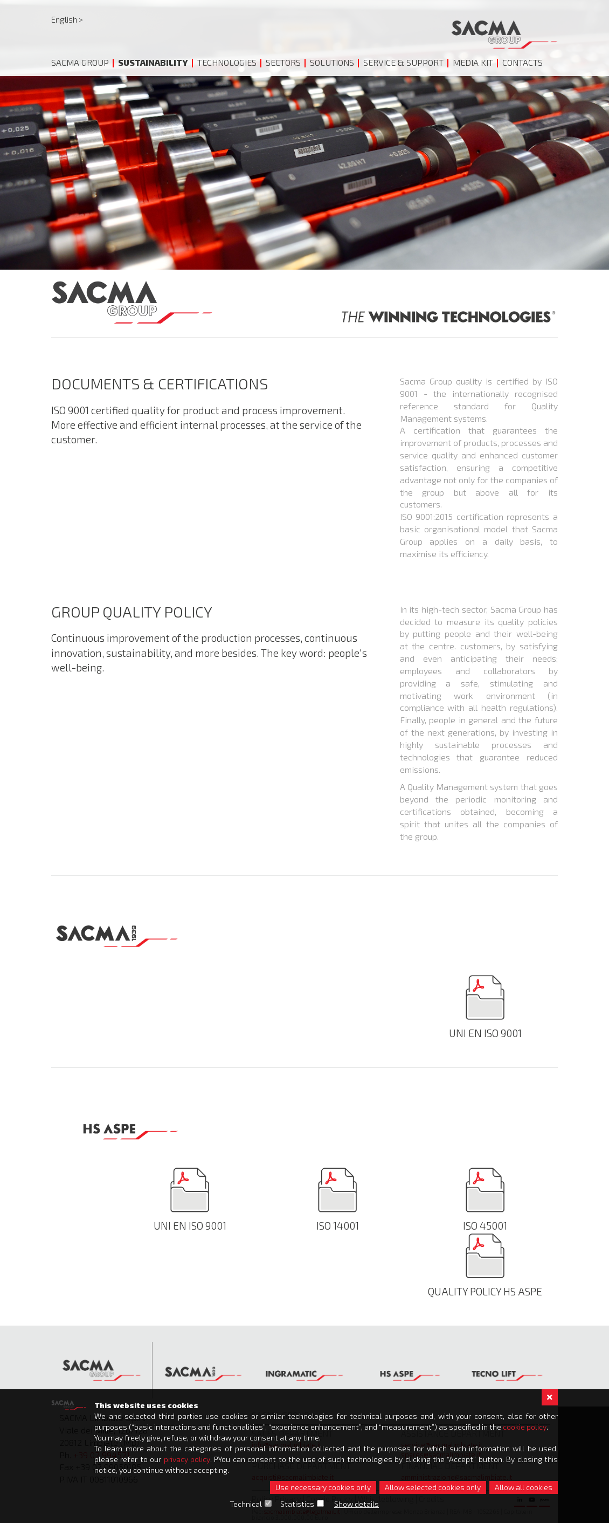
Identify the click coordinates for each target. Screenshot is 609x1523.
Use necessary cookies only (323, 1487)
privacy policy (187, 1459)
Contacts (522, 62)
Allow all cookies (523, 1487)
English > (67, 19)
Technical (246, 1503)
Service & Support (403, 62)
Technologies (227, 62)
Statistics (298, 1503)
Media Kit (473, 62)
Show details (357, 1503)
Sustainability (153, 62)
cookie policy (524, 1426)
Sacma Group (80, 62)
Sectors (283, 62)
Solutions (332, 62)
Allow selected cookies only (433, 1487)
